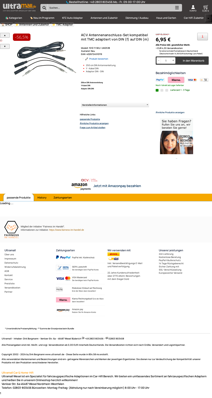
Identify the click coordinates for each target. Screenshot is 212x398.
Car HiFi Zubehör (194, 18)
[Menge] (166, 60)
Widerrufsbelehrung (15, 269)
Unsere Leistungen (171, 253)
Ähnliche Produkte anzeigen (94, 123)
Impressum (10, 261)
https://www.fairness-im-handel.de (66, 232)
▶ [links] (208, 18)
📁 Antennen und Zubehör (32, 24)
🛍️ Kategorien (13, 18)
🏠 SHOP (6, 24)
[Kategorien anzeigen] (176, 9)
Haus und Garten (166, 18)
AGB (6, 273)
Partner (8, 294)
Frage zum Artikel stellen (92, 127)
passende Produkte (90, 119)
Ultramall (10, 253)
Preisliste (9, 286)
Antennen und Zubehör (104, 18)
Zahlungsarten (62, 200)
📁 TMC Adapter (62, 24)
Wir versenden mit (119, 253)
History (42, 200)
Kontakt (8, 278)
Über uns (9, 257)
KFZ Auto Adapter (72, 18)
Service (8, 282)
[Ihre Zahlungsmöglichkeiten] (202, 36)
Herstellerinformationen (94, 104)
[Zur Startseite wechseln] (19, 12)
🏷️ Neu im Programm (42, 18)
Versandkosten (12, 290)
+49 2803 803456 (101, 2)
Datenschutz (11, 265)
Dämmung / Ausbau (137, 18)
